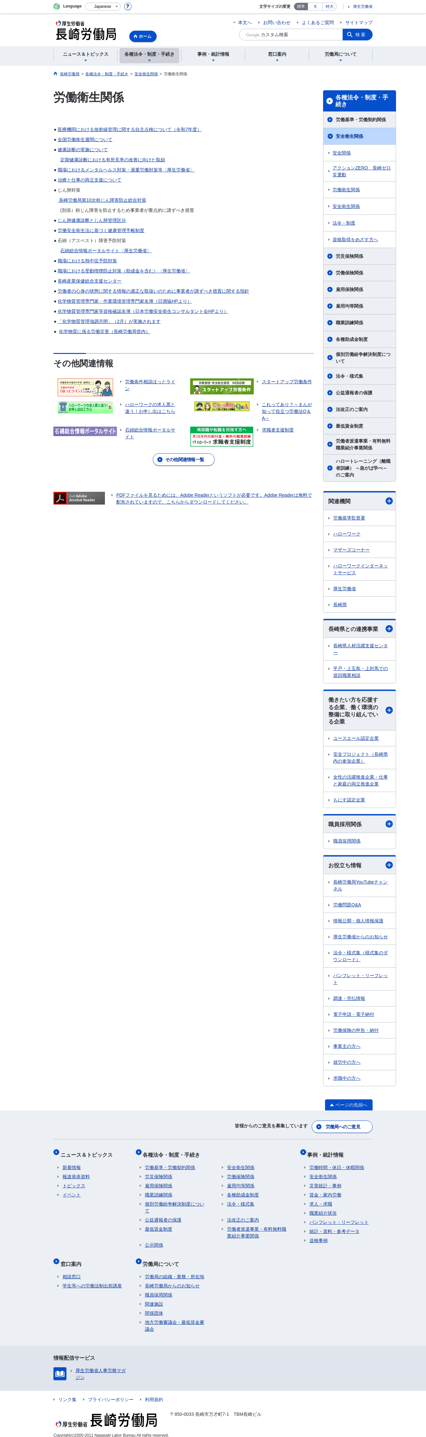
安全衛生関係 (349, 136)
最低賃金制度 (349, 426)
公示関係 (154, 1242)
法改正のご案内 (352, 409)
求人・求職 (320, 1201)
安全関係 (342, 152)
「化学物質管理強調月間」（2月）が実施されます (109, 321)
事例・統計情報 (327, 1154)
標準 (301, 6)
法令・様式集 (349, 376)
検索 (360, 34)
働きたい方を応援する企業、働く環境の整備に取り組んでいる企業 (360, 712)
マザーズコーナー (351, 550)
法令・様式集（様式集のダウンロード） (360, 959)
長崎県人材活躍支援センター (360, 650)
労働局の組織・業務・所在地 (174, 1269)
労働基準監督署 (349, 518)
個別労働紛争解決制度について (363, 358)
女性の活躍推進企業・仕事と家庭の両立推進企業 (360, 783)
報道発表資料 (76, 1174)
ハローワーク (347, 534)
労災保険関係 (349, 256)
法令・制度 (344, 223)
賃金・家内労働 (325, 1192)
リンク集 (67, 1392)
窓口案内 (73, 1259)
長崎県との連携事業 (360, 629)
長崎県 (340, 605)
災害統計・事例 (325, 1183)
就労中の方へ (347, 1065)
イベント (72, 1192)
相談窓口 (72, 1269)
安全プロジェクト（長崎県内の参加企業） (360, 760)
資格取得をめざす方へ (355, 239)
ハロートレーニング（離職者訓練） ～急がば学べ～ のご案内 (363, 468)
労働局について (163, 1259)
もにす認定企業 (349, 802)
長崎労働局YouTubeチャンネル (360, 889)
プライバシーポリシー (111, 1392)
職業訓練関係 (349, 322)
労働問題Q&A (347, 908)
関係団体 (154, 1306)
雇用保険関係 (349, 289)
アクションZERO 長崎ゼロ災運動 (362, 171)
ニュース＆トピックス (89, 1154)
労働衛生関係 (346, 189)
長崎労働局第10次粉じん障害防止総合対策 (102, 200)
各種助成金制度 (352, 339)
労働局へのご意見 (343, 1128)
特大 (330, 6)
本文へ (245, 22)
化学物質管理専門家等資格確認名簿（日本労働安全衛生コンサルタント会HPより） (143, 311)
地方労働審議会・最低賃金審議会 (174, 1319)
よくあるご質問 (318, 22)
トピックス (74, 1183)
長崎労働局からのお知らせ (172, 1279)
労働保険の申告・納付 (356, 1033)
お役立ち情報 (360, 868)
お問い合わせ (277, 22)
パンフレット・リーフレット (360, 982)
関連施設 (154, 1297)
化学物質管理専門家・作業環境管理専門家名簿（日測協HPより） (125, 301)
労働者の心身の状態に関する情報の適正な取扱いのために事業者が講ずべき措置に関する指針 (153, 291)
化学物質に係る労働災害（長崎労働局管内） (104, 331)
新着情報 (72, 1164)
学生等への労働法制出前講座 (92, 1279)
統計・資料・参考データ (334, 1228)
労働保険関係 (349, 272)
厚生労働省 (363, 6)
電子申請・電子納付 (353, 1017)
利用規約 (154, 1392)
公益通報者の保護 (354, 392)
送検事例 (318, 1237)
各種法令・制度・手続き (361, 101)
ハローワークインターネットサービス (360, 570)
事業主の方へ (347, 1049)
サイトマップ (359, 22)
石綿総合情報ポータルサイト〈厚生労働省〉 (105, 250)
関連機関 (360, 501)
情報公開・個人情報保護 (358, 924)
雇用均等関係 (349, 306)
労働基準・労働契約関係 (361, 119)
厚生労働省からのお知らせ (360, 940)
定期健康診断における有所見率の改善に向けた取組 (112, 159)
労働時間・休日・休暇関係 (336, 1164)
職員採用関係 (360, 826)
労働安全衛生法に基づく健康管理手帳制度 (101, 230)
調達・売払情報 (349, 1001)
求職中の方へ (347, 1081)
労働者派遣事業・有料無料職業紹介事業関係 (363, 444)
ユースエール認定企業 (356, 740)
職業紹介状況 (323, 1210)
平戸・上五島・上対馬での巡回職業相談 (360, 673)
